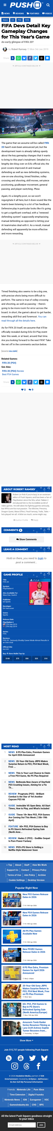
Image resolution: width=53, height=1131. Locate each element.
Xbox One (6, 595)
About (18, 865)
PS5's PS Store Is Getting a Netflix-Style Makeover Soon (25, 848)
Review (13, 371)
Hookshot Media (23, 1076)
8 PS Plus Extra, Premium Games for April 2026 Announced (29, 753)
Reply (34, 520)
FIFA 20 (6, 582)
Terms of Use (14, 875)
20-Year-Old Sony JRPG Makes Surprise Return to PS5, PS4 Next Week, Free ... (28, 764)
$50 (26, 658)
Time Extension (17, 1094)
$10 (45, 658)
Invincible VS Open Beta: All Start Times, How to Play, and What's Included (29, 807)
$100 (8, 658)
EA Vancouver (8, 608)
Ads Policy (29, 875)
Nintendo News (12, 1099)
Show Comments (26, 539)
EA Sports (7, 602)
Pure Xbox (39, 1089)
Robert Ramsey (19, 49)
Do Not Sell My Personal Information (26, 1082)
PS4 (19, 20)
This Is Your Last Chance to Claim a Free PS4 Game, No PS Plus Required (29, 774)
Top (9, 865)
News (5, 20)
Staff (26, 865)
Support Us (12, 870)
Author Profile (20, 520)
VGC (46, 1099)
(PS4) (9, 363)
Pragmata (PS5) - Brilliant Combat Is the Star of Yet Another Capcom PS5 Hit (26, 797)
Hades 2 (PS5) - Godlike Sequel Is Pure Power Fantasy (29, 839)
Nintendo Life (24, 1089)
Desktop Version (36, 880)
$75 (17, 658)
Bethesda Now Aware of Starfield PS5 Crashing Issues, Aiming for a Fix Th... (29, 785)
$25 (36, 658)
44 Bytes (32, 1079)
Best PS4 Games (10, 374)
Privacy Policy (39, 870)
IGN (25, 1099)
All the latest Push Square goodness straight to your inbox (26, 1117)
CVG (34, 1104)
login (40, 558)
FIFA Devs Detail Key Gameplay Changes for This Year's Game (25, 31)
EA (13, 20)
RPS (41, 1104)
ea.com (13, 351)
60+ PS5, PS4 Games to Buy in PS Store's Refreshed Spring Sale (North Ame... (28, 829)
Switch (14, 595)
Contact (25, 870)
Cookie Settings (17, 880)
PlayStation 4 (8, 588)
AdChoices (42, 1079)
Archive (42, 875)
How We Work (40, 865)
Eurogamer (35, 1099)
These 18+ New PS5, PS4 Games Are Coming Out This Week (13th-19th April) (29, 817)
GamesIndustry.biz (19, 1104)
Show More (26, 1040)
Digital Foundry (36, 1094)
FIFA (27, 20)
